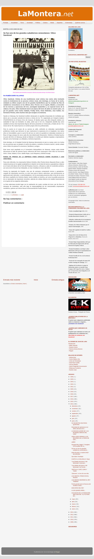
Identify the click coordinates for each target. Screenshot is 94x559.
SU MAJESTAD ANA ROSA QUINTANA (79, 423)
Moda (52, 22)
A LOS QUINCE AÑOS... (78, 490)
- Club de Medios (73, 364)
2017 (72, 396)
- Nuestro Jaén (72, 370)
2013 (72, 512)
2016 (72, 399)
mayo (73, 499)
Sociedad (30, 22)
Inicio (36, 280)
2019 (72, 391)
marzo (74, 504)
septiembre (75, 413)
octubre (74, 411)
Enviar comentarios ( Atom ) (19, 283)
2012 (72, 514)
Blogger (58, 552)
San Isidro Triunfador (77, 456)
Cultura (45, 22)
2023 (72, 381)
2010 (72, 519)
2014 (72, 404)
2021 (72, 386)
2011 (72, 517)
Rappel (70, 350)
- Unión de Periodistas (74, 361)
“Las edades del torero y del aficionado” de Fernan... (79, 466)
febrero (74, 506)
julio (73, 418)
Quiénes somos (80, 22)
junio (73, 421)
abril (73, 501)
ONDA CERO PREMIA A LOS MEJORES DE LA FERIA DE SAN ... (80, 438)
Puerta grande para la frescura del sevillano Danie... (81, 484)
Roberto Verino (73, 347)
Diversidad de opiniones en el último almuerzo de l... (80, 427)
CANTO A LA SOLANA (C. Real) (81, 459)
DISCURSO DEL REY (78, 488)
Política (38, 22)
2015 (72, 401)
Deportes (60, 22)
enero (73, 509)
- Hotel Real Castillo (74, 362)
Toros (22, 22)
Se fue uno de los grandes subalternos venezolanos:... (80, 449)
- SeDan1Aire (72, 357)
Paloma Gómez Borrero (75, 349)
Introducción (71, 343)
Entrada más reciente (11, 280)
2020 (72, 389)
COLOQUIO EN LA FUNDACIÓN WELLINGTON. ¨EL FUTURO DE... (81, 494)
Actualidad (14, 22)
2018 (72, 394)
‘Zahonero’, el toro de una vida (80, 473)
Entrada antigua (58, 280)
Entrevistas (68, 22)
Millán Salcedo (72, 345)
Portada (5, 22)
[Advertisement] (33, 263)
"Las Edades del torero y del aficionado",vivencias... (79, 462)
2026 (72, 376)
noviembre (75, 408)
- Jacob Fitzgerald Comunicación (77, 366)
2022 (72, 384)
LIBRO (73, 442)
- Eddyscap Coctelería (74, 368)
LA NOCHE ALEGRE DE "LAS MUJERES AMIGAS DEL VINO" (80, 432)
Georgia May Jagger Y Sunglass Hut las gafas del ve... (81, 445)
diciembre (75, 406)
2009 (72, 522)
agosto (74, 416)
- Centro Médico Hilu (74, 359)
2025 (72, 379)
